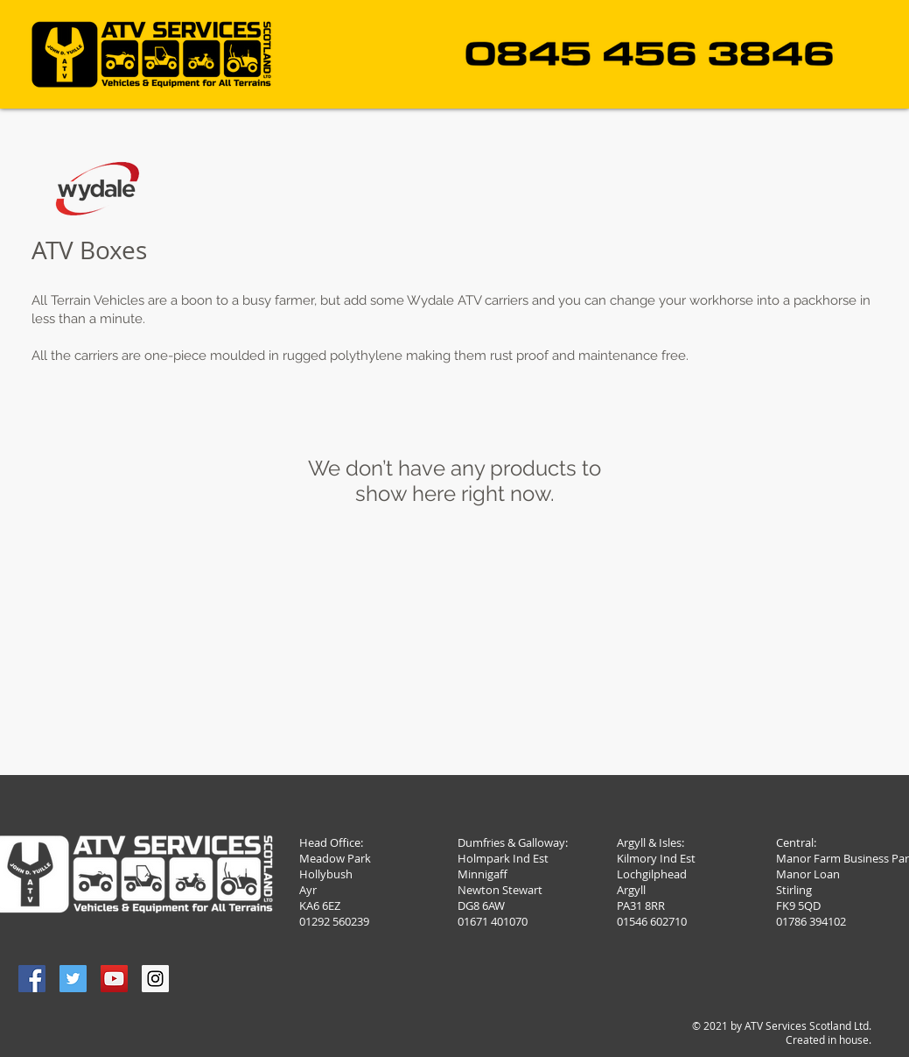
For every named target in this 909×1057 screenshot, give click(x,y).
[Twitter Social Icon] (73, 978)
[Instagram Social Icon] (155, 978)
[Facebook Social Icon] (31, 978)
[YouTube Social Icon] (114, 978)
